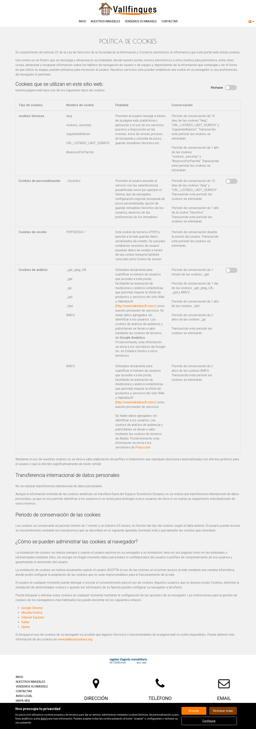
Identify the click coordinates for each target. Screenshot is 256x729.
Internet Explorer (32, 617)
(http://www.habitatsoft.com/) (135, 306)
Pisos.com (142, 447)
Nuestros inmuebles (105, 21)
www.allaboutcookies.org (75, 639)
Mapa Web (23, 700)
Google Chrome (32, 608)
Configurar (209, 720)
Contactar (170, 21)
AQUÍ (44, 718)
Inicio (82, 21)
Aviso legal (24, 696)
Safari (25, 622)
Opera (25, 627)
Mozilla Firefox (31, 613)
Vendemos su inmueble (141, 21)
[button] (251, 21)
